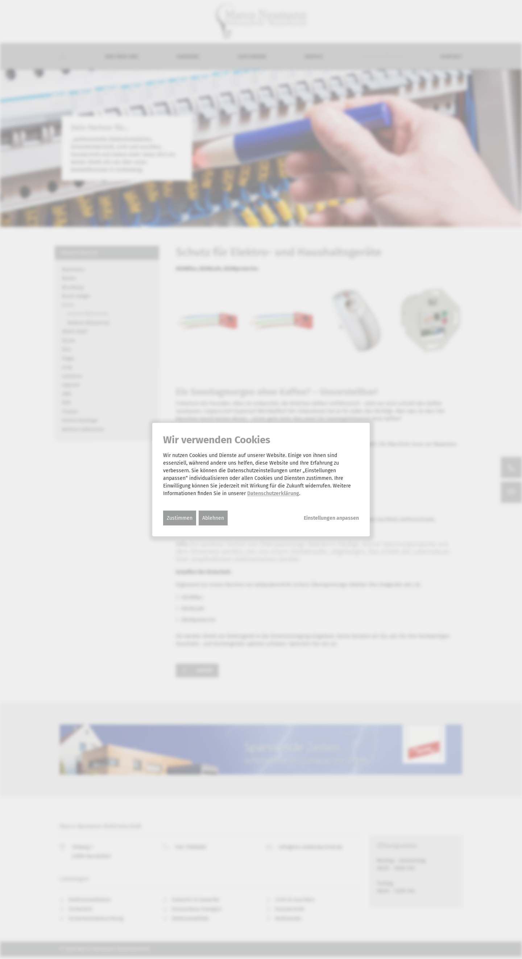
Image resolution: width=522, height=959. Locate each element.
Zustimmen (179, 518)
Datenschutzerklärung (273, 493)
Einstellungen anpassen (331, 518)
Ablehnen (213, 518)
